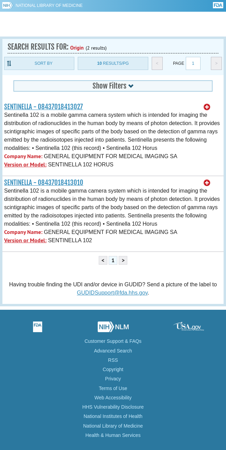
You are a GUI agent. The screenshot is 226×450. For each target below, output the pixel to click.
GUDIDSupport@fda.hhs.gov (112, 293)
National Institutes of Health (113, 416)
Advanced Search (113, 351)
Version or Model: (25, 164)
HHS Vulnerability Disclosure (112, 407)
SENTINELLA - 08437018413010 (43, 182)
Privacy (113, 378)
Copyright (113, 369)
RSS (113, 360)
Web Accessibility (113, 397)
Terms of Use (113, 388)
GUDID (113, 24)
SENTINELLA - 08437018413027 (43, 107)
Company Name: (23, 156)
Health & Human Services (112, 435)
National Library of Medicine (49, 5)
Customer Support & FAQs (113, 341)
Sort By (44, 63)
